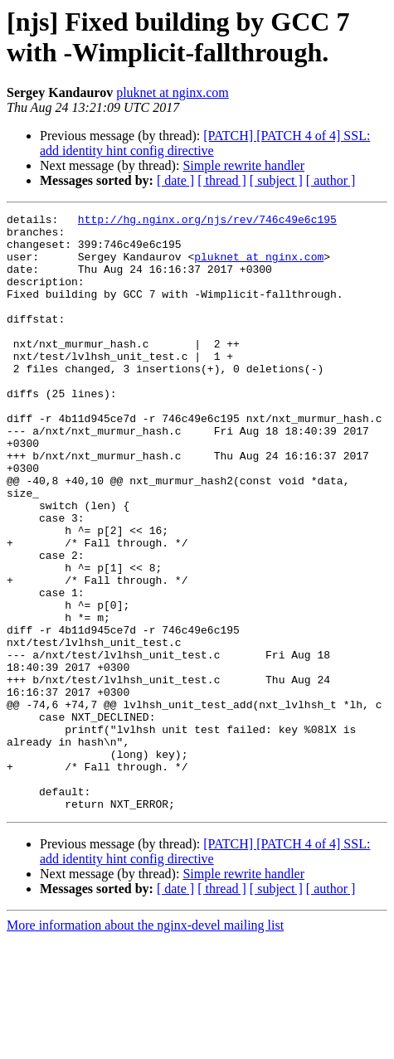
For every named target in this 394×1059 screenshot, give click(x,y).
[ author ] (331, 180)
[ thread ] (221, 180)
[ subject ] (276, 180)
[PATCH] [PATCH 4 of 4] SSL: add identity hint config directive (205, 143)
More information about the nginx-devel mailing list (145, 1044)
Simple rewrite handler (243, 165)
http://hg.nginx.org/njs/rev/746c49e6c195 (207, 221)
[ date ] (175, 180)
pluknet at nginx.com (172, 92)
